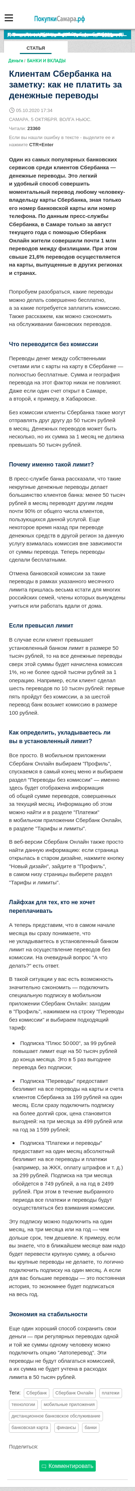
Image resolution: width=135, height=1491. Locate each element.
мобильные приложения (69, 1404)
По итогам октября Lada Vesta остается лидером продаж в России (69, 34)
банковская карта (30, 1427)
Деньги (15, 60)
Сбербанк (36, 1393)
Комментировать (68, 1466)
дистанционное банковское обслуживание (56, 1416)
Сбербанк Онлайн (74, 1393)
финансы (66, 1427)
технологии (23, 1404)
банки (90, 1427)
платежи (111, 1393)
